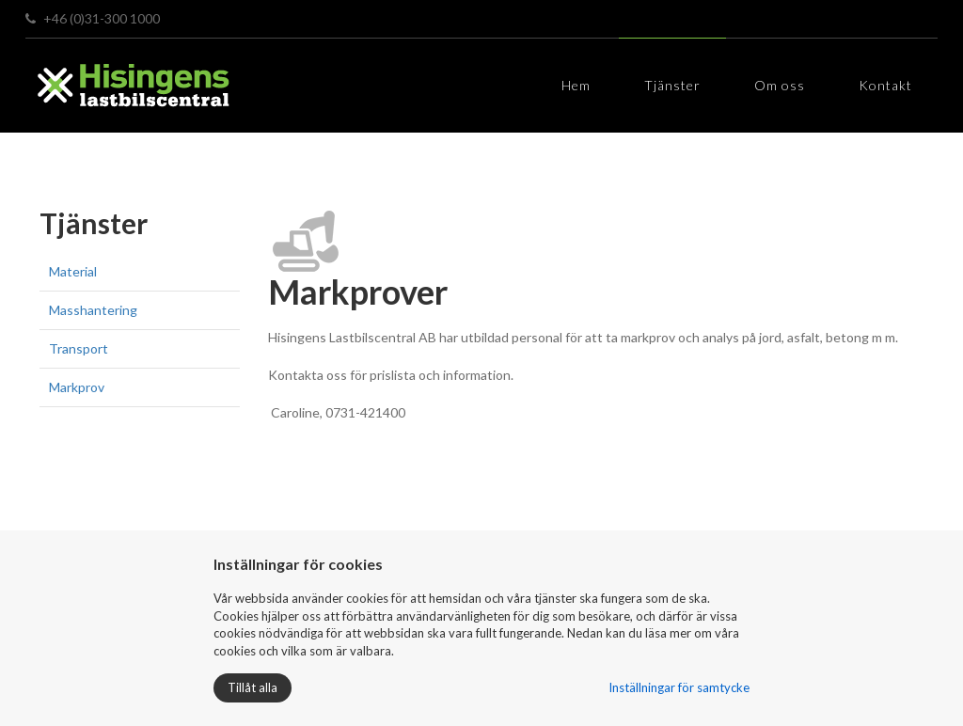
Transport (78, 348)
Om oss (779, 85)
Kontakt (885, 85)
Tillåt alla (252, 687)
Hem (576, 85)
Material (73, 271)
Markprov (76, 387)
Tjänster (672, 85)
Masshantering (93, 310)
